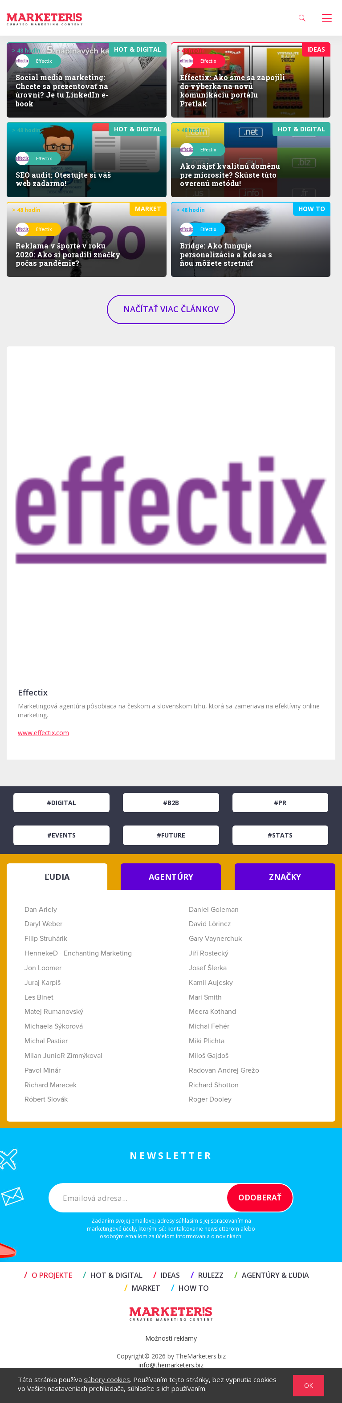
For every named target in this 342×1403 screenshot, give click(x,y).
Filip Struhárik (45, 938)
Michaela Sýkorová (53, 1026)
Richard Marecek (50, 1085)
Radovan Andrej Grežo (224, 1070)
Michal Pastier (46, 1041)
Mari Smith (205, 997)
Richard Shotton (214, 1085)
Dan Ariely (40, 909)
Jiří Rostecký (208, 953)
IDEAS (166, 1275)
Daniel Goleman (214, 909)
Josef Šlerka (208, 968)
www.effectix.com (43, 732)
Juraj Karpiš (42, 982)
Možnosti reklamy (171, 1338)
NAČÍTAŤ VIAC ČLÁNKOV (171, 309)
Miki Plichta (206, 1041)
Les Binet (38, 997)
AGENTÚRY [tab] (171, 876)
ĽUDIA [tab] (57, 876)
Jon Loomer (42, 968)
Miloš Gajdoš (208, 1055)
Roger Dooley (210, 1099)
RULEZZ (207, 1275)
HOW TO (190, 1288)
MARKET (142, 1288)
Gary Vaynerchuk (215, 938)
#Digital (61, 802)
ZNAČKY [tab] (285, 876)
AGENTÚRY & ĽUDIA (271, 1275)
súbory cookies (107, 1379)
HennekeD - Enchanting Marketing (78, 953)
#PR (280, 802)
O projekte (48, 1275)
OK (308, 1385)
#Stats (280, 835)
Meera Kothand (212, 1011)
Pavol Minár (42, 1070)
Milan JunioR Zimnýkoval (63, 1055)
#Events (61, 835)
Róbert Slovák (46, 1099)
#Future (171, 835)
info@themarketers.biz (171, 1365)
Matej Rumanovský (53, 1011)
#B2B (171, 802)
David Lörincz (210, 923)
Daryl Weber (43, 923)
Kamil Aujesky (211, 982)
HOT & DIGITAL (112, 1275)
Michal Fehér (209, 1026)
